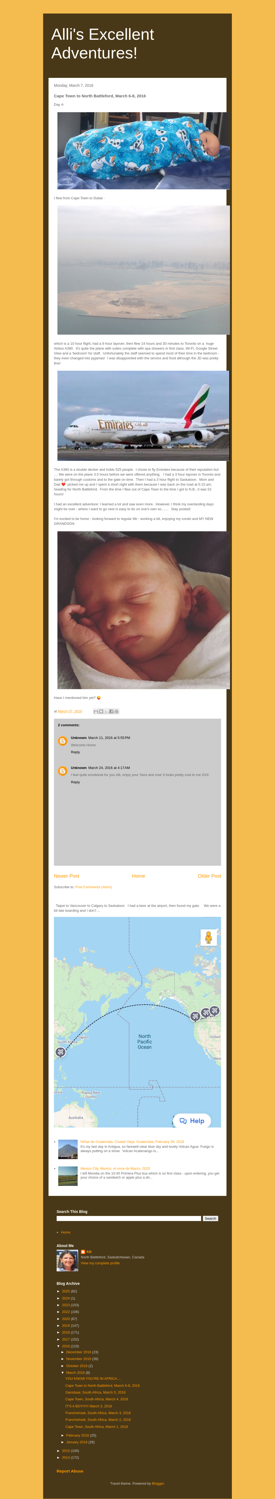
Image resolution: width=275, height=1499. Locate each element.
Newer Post (66, 876)
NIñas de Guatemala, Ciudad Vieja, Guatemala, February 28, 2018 (132, 1142)
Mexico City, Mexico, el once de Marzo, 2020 (115, 1168)
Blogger (158, 1483)
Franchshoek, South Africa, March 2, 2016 (98, 1420)
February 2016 (78, 1435)
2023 (66, 1305)
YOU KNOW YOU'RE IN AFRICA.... (93, 1379)
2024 (66, 1298)
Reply (75, 752)
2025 (66, 1291)
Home (138, 876)
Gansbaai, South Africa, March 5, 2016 (95, 1392)
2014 (66, 1457)
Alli (89, 1252)
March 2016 (76, 1373)
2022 (66, 1312)
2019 (66, 1326)
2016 (66, 1346)
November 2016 (79, 1359)
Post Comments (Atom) (93, 887)
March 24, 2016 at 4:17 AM (109, 768)
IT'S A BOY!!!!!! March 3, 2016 (88, 1406)
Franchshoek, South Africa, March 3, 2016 (98, 1413)
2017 (66, 1339)
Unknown (79, 738)
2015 (66, 1451)
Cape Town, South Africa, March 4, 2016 (96, 1399)
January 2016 (77, 1442)
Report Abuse (70, 1471)
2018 (66, 1332)
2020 (66, 1319)
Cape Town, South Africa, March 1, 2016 (96, 1427)
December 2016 (79, 1352)
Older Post (209, 876)
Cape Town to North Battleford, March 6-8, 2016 (102, 1386)
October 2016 (77, 1366)
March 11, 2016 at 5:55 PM (109, 738)
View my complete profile (100, 1263)
